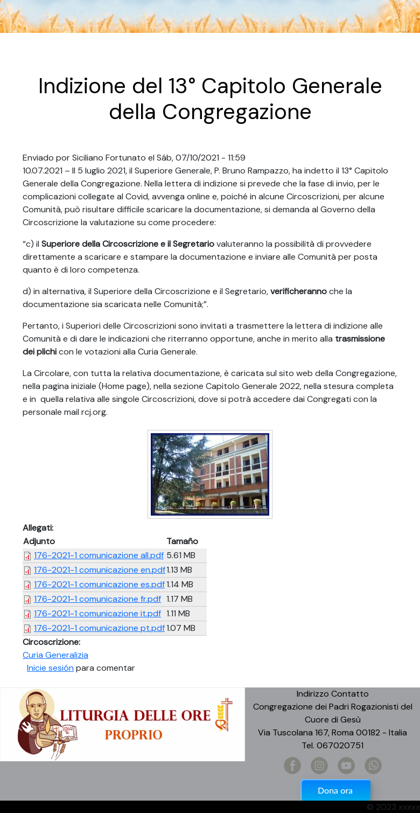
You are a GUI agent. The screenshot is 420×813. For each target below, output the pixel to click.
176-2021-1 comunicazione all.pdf (99, 555)
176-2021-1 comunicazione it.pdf (97, 613)
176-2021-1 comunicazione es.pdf (99, 584)
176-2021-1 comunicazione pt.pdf (99, 628)
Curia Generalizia (55, 655)
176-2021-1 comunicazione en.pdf (99, 569)
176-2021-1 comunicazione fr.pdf (97, 598)
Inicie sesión (50, 667)
